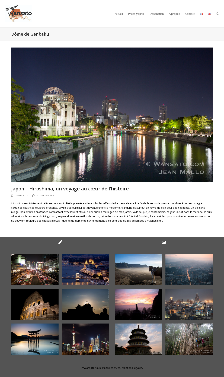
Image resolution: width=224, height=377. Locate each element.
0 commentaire (45, 195)
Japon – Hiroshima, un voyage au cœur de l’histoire (70, 188)
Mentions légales (132, 367)
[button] (217, 13)
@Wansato (88, 367)
